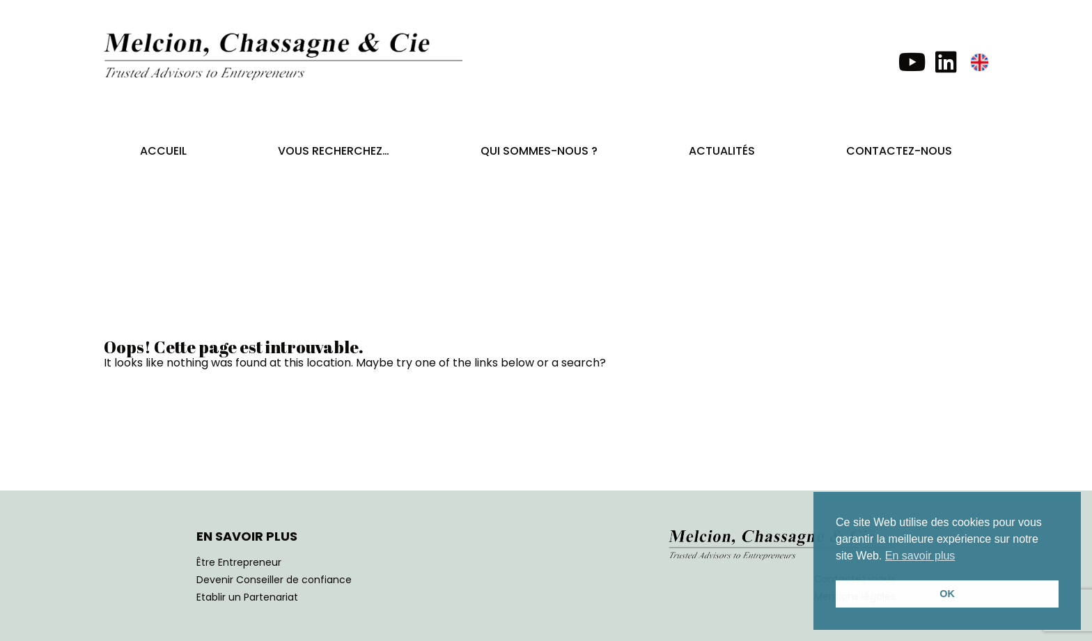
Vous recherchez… (333, 151)
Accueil (163, 151)
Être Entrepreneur (238, 562)
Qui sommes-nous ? (539, 151)
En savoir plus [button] (920, 556)
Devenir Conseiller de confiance (274, 580)
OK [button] (947, 593)
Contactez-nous (899, 151)
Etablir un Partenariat (247, 597)
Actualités (722, 151)
